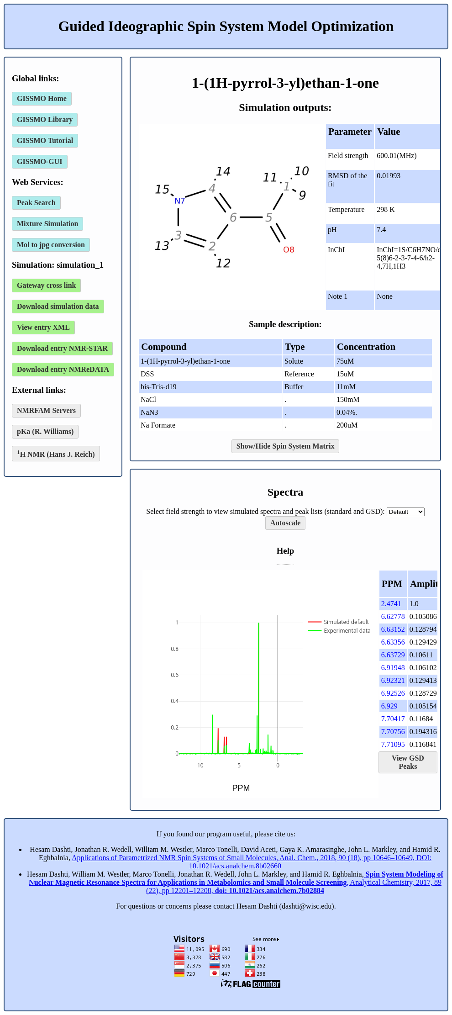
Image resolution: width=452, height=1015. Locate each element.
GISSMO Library (45, 119)
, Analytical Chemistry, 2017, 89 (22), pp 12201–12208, (236, 882)
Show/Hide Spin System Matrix (286, 446)
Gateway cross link (46, 285)
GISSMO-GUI (40, 161)
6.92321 (393, 680)
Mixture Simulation (47, 223)
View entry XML (43, 327)
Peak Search (36, 202)
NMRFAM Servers (46, 410)
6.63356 (393, 642)
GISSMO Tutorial (45, 140)
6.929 (389, 706)
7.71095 (393, 744)
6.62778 (393, 616)
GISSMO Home (42, 98)
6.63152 (393, 629)
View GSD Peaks (408, 762)
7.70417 (393, 719)
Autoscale (285, 523)
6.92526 (393, 693)
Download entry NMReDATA (63, 369)
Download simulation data (58, 306)
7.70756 (393, 731)
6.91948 (393, 667)
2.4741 (391, 604)
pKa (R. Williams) (45, 431)
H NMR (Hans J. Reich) (56, 453)
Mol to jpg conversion (51, 244)
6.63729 (393, 655)
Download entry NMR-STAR (62, 348)
